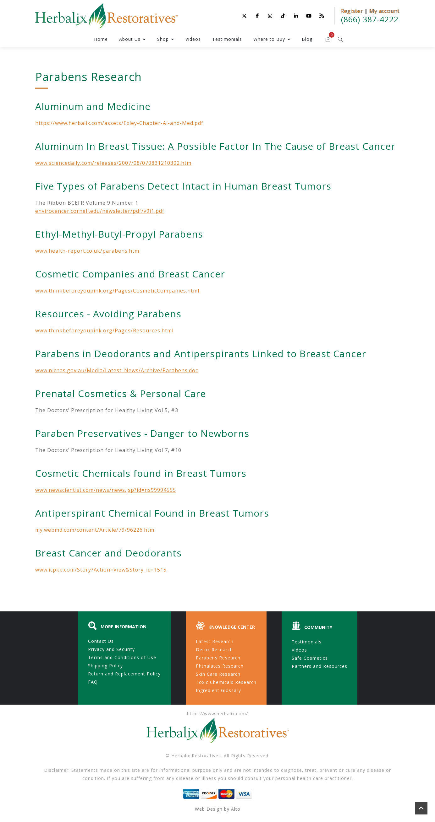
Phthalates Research (220, 666)
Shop (165, 39)
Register (351, 11)
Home (101, 39)
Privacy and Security (111, 649)
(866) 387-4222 (370, 19)
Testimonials (227, 39)
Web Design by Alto (217, 809)
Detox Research (214, 650)
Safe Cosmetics (310, 658)
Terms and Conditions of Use (122, 657)
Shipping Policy (105, 666)
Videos (193, 39)
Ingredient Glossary (218, 690)
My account (384, 11)
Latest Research (215, 641)
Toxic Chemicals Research (226, 682)
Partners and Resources (319, 666)
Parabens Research (218, 658)
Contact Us (101, 641)
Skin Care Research (218, 674)
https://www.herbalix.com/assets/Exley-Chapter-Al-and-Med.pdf (119, 123)
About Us (132, 39)
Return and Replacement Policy (124, 674)
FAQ (93, 682)
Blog (307, 39)
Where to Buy (271, 39)
